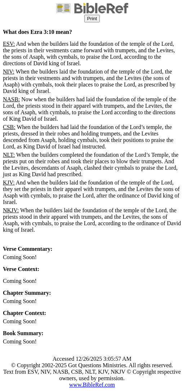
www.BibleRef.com (92, 385)
